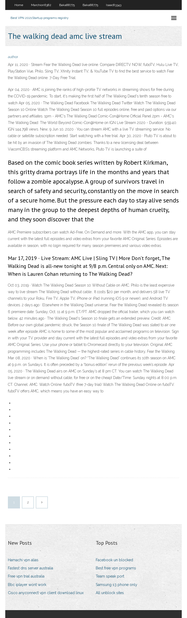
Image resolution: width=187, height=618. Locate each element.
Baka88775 (67, 5)
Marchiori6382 (41, 5)
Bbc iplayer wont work (27, 585)
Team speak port (110, 576)
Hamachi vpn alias (23, 560)
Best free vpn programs (116, 568)
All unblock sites (110, 593)
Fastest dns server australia (30, 568)
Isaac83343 (113, 5)
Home (18, 5)
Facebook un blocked (114, 560)
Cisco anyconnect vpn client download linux (46, 593)
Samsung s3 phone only (116, 585)
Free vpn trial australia (26, 576)
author (13, 57)
